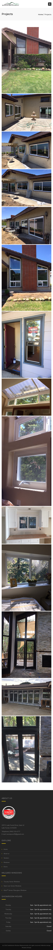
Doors (6, 867)
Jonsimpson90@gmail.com (15, 834)
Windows (7, 862)
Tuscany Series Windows (12, 882)
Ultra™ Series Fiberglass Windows (15, 890)
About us (6, 854)
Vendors (6, 858)
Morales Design (26, 947)
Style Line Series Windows (12, 886)
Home (40, 15)
